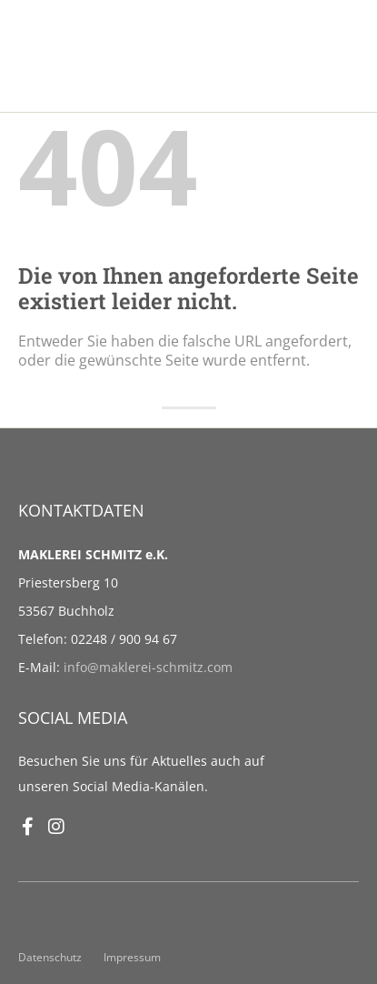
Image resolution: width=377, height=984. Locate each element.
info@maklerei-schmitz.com (148, 667)
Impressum (132, 956)
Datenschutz (50, 956)
